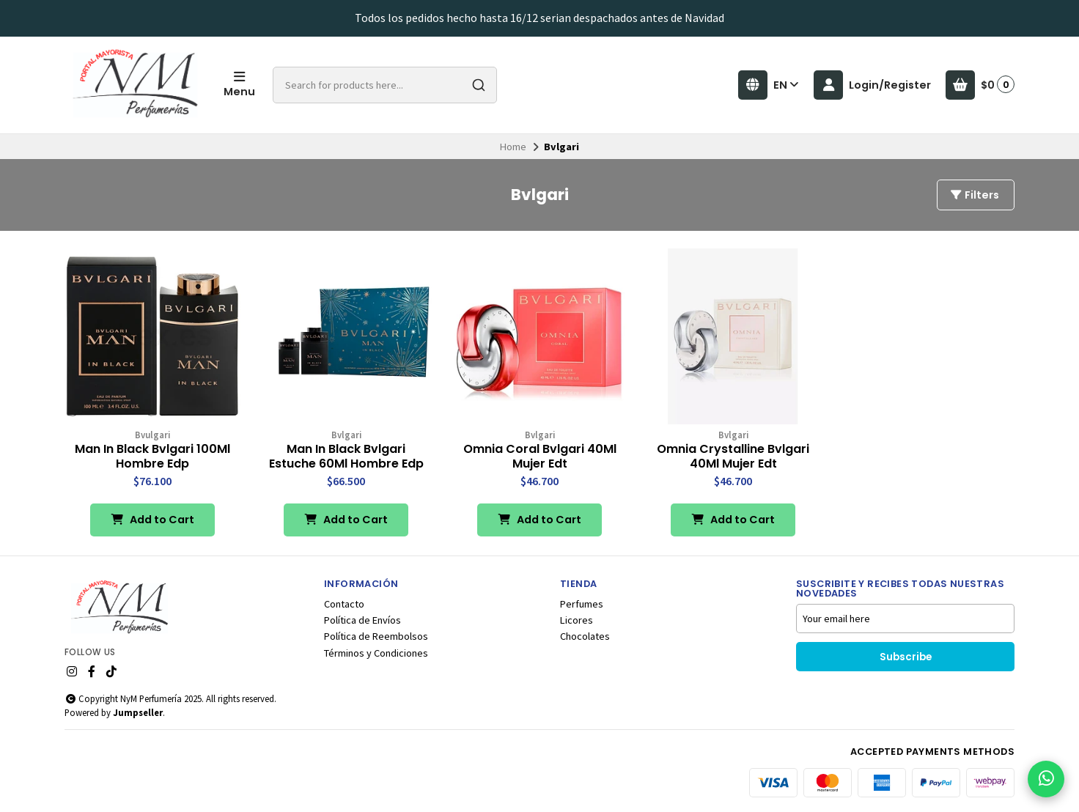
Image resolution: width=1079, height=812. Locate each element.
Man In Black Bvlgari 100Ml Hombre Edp (152, 456)
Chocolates (585, 636)
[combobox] (385, 85)
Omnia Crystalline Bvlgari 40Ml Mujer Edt (733, 456)
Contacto (344, 604)
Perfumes (581, 604)
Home (513, 146)
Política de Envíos (362, 620)
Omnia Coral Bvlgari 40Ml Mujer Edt (539, 456)
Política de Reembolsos (376, 636)
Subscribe (906, 657)
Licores (576, 620)
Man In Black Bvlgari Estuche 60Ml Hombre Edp (346, 456)
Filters (974, 195)
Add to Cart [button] (152, 519)
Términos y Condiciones (376, 653)
